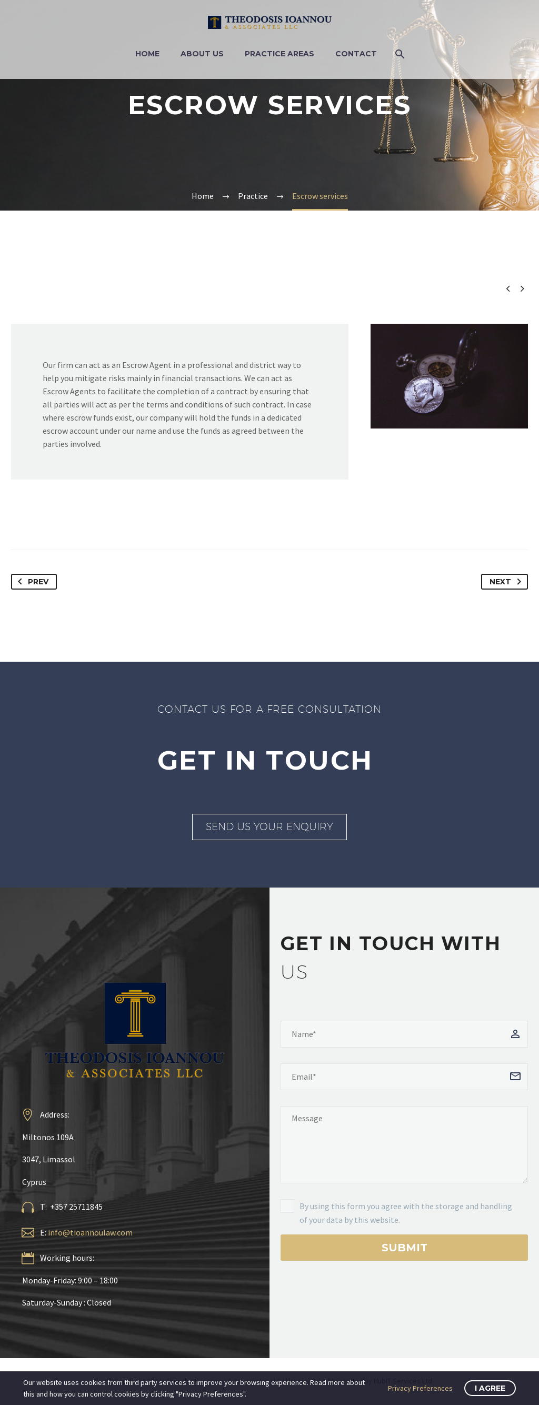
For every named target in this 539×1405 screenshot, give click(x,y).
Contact (356, 53)
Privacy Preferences (420, 1388)
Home (147, 53)
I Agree (490, 1388)
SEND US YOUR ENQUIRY (269, 826)
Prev (31, 582)
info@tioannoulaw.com (90, 1232)
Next (507, 582)
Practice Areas (279, 53)
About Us (202, 53)
